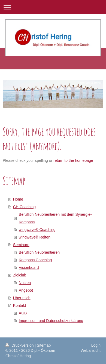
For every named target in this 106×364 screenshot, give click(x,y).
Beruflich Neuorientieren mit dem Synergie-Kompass (55, 218)
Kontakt (19, 305)
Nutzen (25, 283)
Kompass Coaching (35, 260)
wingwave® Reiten (34, 237)
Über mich (22, 298)
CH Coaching (24, 207)
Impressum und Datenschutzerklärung (51, 320)
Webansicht (91, 350)
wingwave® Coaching (37, 229)
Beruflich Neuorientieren (39, 252)
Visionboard (29, 267)
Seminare (21, 245)
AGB (23, 313)
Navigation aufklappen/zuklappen (53, 7)
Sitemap (44, 345)
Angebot (26, 290)
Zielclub (19, 275)
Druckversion (20, 345)
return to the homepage (73, 160)
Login (96, 345)
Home (18, 199)
